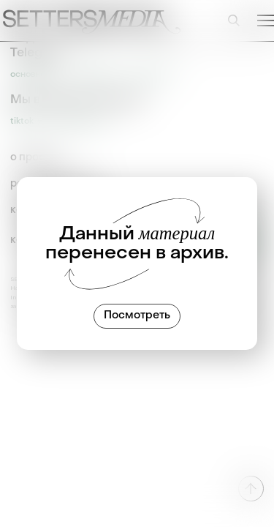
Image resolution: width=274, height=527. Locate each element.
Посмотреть (137, 315)
